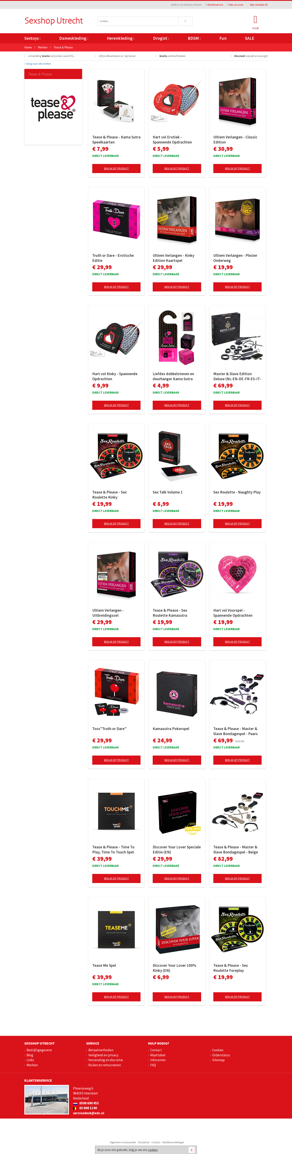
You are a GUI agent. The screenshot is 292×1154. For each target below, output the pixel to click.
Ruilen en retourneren (104, 1065)
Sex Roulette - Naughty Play (237, 492)
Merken (32, 1065)
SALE (249, 38)
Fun (223, 38)
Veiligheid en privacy (103, 1055)
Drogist (161, 38)
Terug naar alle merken (37, 63)
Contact (156, 1050)
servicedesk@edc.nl (88, 1113)
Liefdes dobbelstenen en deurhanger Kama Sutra (173, 376)
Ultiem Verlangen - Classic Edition (235, 140)
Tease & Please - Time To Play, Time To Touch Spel (113, 849)
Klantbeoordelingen (173, 1142)
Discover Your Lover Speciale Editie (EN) (177, 849)
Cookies (217, 1050)
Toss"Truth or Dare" (109, 728)
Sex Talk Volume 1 (168, 492)
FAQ (153, 1065)
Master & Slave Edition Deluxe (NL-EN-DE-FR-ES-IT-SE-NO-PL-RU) (237, 376)
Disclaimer (143, 1142)
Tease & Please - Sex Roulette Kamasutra (170, 613)
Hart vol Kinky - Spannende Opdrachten (114, 376)
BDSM (194, 38)
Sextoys (32, 38)
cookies (153, 1150)
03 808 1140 (85, 1108)
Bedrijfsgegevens (39, 1050)
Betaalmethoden (100, 1050)
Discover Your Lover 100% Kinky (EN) (174, 968)
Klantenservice (214, 4)
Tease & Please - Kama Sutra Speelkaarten (116, 140)
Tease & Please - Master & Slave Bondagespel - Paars (235, 731)
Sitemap (218, 1060)
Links (30, 1060)
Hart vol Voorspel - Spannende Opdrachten (232, 613)
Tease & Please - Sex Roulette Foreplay (230, 968)
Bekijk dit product (116, 168)
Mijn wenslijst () (257, 4)
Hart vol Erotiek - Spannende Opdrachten (172, 140)
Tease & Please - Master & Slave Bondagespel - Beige (235, 849)
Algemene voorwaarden (123, 1142)
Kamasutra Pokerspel (171, 728)
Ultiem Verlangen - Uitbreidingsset (108, 613)
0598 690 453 (86, 1103)
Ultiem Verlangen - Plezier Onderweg (235, 258)
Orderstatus (221, 1055)
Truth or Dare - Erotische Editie (113, 258)
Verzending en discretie (105, 1060)
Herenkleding (120, 38)
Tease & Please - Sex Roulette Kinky (109, 495)
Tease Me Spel (104, 965)
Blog (30, 1055)
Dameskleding (73, 38)
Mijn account (235, 4)
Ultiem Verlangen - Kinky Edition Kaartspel (173, 258)
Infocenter (158, 1060)
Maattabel (157, 1055)
